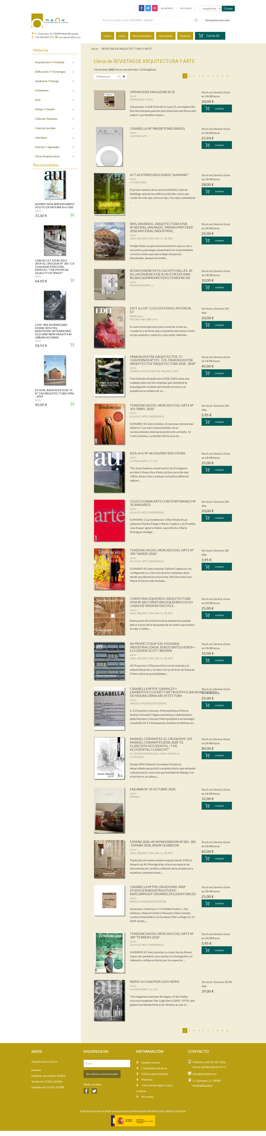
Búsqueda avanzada (217, 20)
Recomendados (142, 35)
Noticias (185, 35)
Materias (144, 1084)
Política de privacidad (152, 1079)
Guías (122, 35)
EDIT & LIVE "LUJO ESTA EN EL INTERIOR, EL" (161, 310)
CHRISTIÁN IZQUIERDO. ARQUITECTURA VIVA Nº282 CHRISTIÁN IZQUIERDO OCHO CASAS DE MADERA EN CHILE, (161, 603)
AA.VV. (133, 96)
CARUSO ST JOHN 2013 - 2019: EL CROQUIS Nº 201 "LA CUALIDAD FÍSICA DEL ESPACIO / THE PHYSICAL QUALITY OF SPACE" (54, 267)
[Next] (232, 75)
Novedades (166, 35)
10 (227, 75)
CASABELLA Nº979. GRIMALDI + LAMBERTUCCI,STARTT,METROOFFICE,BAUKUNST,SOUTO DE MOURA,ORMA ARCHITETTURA (174, 693)
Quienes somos (148, 1067)
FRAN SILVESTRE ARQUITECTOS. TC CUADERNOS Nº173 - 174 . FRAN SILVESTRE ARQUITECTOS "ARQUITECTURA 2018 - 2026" (162, 362)
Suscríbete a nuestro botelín (102, 1079)
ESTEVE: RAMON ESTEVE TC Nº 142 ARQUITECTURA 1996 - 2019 (54, 393)
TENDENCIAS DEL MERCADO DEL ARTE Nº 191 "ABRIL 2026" (162, 408)
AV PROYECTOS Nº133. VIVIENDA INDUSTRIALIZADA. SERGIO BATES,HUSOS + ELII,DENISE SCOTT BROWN (163, 648)
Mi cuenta (145, 1101)
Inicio (94, 48)
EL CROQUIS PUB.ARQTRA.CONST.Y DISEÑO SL (155, 755)
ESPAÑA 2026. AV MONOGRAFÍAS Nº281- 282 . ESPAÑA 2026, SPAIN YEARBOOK (163, 845)
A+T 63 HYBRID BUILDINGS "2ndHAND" (159, 175)
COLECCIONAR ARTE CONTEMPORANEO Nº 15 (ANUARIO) (161, 504)
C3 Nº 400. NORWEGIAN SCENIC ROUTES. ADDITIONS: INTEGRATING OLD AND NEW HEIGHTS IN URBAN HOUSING (53, 331)
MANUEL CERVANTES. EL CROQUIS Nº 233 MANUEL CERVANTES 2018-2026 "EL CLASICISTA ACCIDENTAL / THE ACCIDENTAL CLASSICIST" (161, 745)
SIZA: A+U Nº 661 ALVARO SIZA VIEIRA (158, 455)
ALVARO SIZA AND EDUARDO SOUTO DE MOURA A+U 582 (55, 205)
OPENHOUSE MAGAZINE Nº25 (152, 92)
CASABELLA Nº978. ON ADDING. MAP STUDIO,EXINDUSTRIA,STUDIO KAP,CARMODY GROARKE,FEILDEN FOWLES (158, 894)
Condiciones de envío (151, 1073)
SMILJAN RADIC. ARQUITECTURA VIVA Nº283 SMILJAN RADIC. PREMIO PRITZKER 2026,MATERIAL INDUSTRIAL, (162, 227)
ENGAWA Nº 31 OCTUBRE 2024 (153, 791)
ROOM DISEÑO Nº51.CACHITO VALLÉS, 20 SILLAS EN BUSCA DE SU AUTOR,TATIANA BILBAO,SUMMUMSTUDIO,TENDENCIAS (161, 274)
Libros (108, 35)
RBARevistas (136, 316)
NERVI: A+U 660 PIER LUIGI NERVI (155, 987)
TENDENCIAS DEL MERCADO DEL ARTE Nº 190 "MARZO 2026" (162, 553)
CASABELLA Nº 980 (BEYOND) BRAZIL (158, 128)
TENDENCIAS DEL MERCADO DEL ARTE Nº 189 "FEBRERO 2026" (162, 940)
